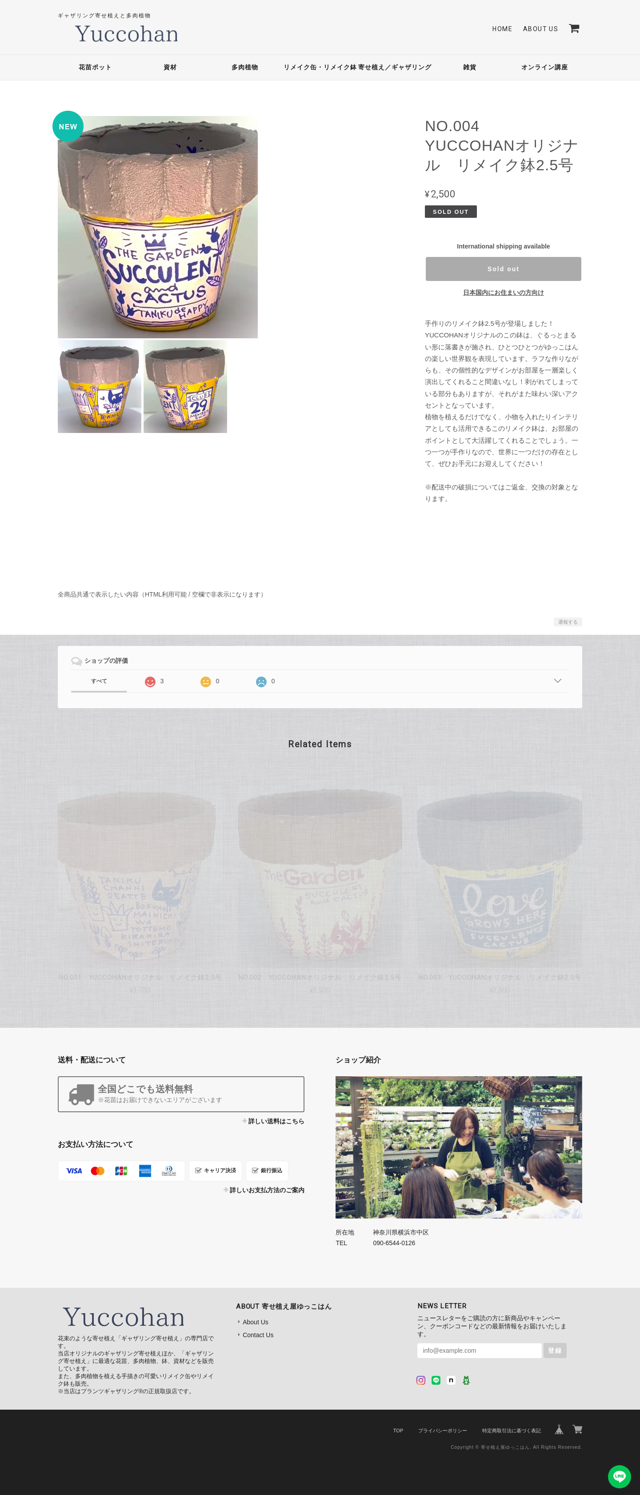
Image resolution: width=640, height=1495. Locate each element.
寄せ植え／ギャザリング (395, 67)
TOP (398, 1430)
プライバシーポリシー (442, 1430)
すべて (99, 681)
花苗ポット (95, 67)
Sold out (504, 269)
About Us (540, 28)
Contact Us (258, 1335)
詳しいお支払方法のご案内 (267, 1190)
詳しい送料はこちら (276, 1121)
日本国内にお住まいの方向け (503, 292)
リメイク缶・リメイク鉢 (320, 67)
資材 (170, 67)
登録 (555, 1350)
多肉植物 (245, 67)
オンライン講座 (544, 67)
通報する (568, 622)
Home (502, 28)
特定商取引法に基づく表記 (511, 1430)
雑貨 (469, 67)
